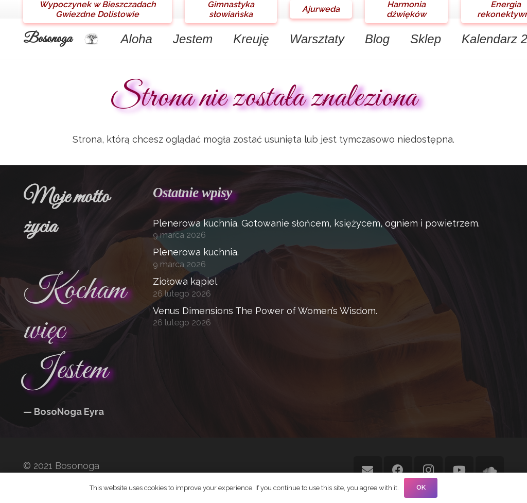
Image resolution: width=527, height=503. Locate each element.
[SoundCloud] (490, 470)
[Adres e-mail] (368, 470)
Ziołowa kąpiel (185, 281)
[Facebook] (398, 470)
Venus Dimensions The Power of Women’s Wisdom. (265, 310)
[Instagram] (428, 470)
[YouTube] (459, 470)
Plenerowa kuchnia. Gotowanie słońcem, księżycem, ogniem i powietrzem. (316, 223)
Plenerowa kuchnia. (196, 252)
